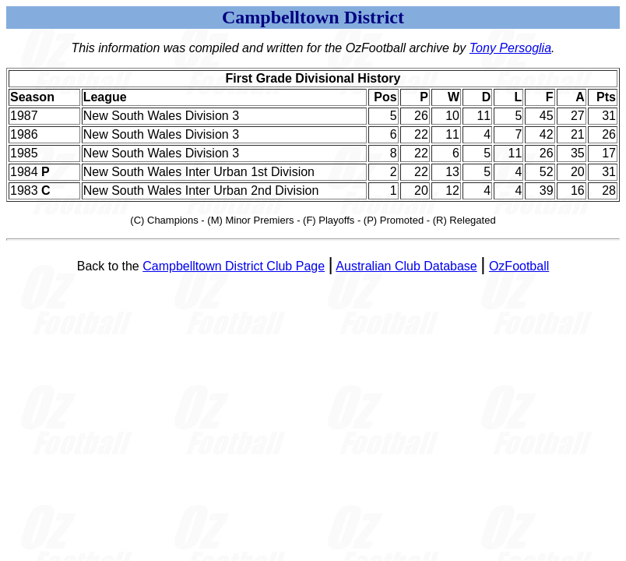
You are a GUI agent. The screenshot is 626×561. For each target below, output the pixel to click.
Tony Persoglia (510, 48)
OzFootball (519, 266)
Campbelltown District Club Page (233, 266)
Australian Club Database (406, 266)
